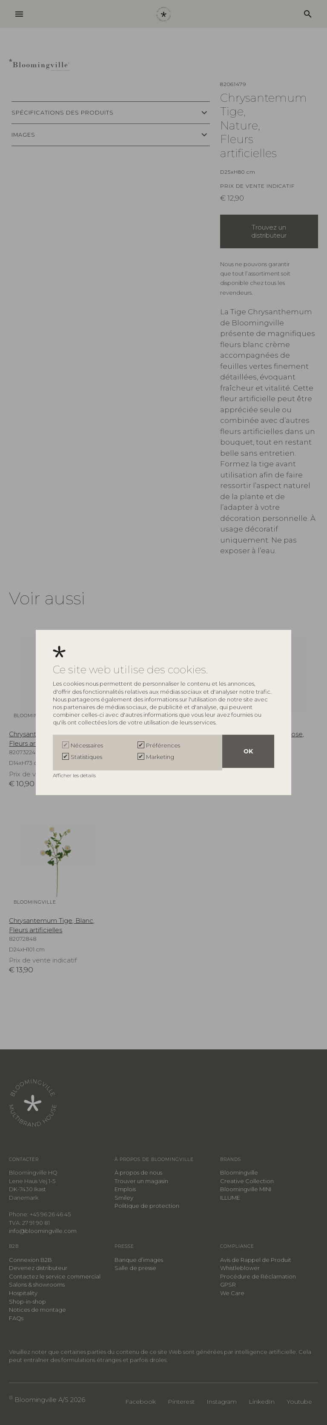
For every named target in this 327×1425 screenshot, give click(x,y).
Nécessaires (87, 746)
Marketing (160, 756)
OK (248, 752)
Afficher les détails (75, 774)
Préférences (163, 746)
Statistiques (86, 756)
